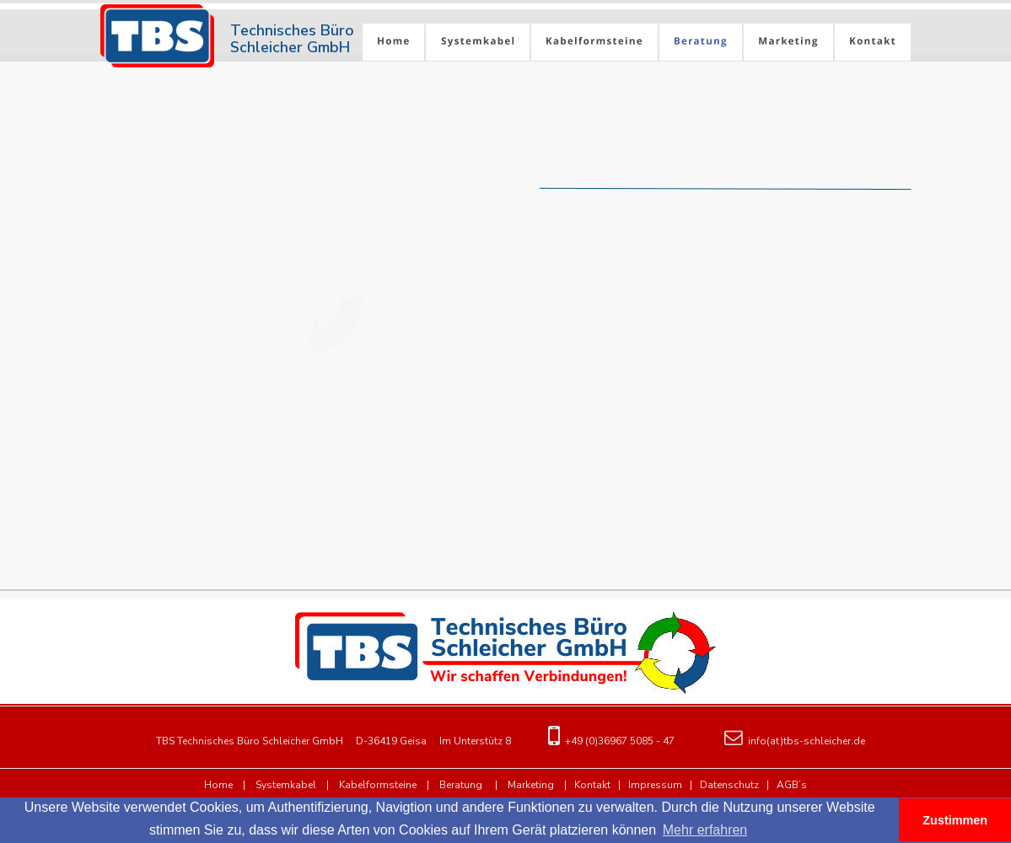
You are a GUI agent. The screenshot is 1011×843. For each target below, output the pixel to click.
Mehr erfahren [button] (705, 830)
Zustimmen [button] (954, 820)
